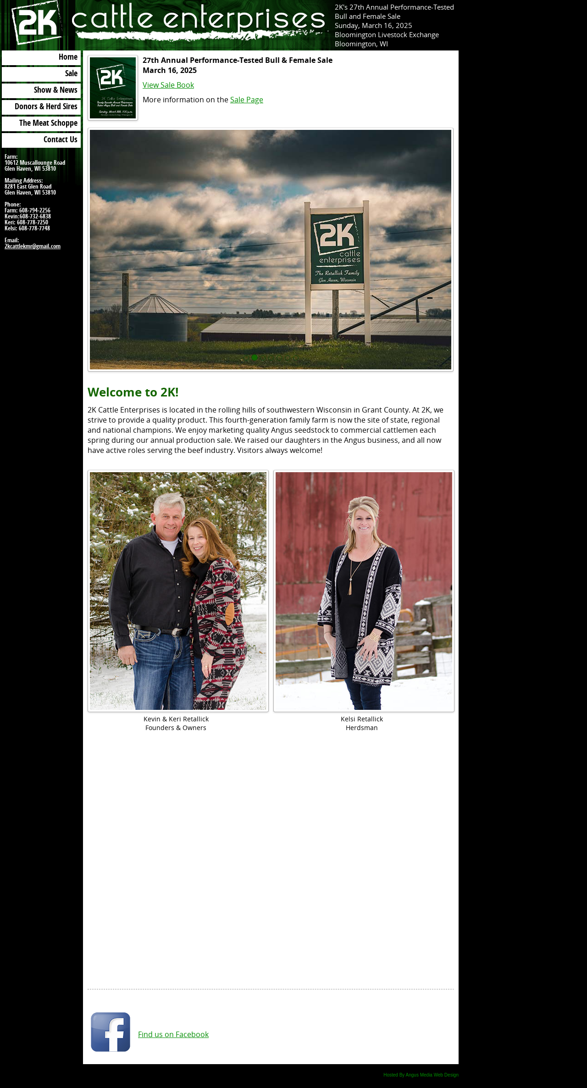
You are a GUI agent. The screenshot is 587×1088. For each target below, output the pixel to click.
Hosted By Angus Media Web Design (421, 1074)
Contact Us (61, 140)
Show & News (56, 91)
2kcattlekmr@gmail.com (33, 247)
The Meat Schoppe (48, 124)
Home (68, 58)
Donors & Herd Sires (46, 107)
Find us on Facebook (173, 1034)
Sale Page (246, 100)
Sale (71, 74)
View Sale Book (168, 85)
